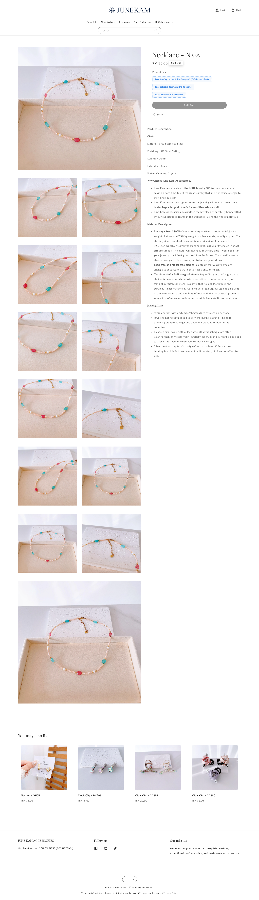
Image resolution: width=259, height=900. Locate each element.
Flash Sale (92, 22)
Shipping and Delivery (127, 893)
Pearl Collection (142, 22)
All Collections (162, 22)
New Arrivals (108, 22)
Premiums (124, 22)
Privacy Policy (171, 893)
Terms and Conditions (92, 893)
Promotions (159, 72)
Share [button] (157, 114)
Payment (109, 893)
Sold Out (189, 105)
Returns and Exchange (150, 893)
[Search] (155, 30)
